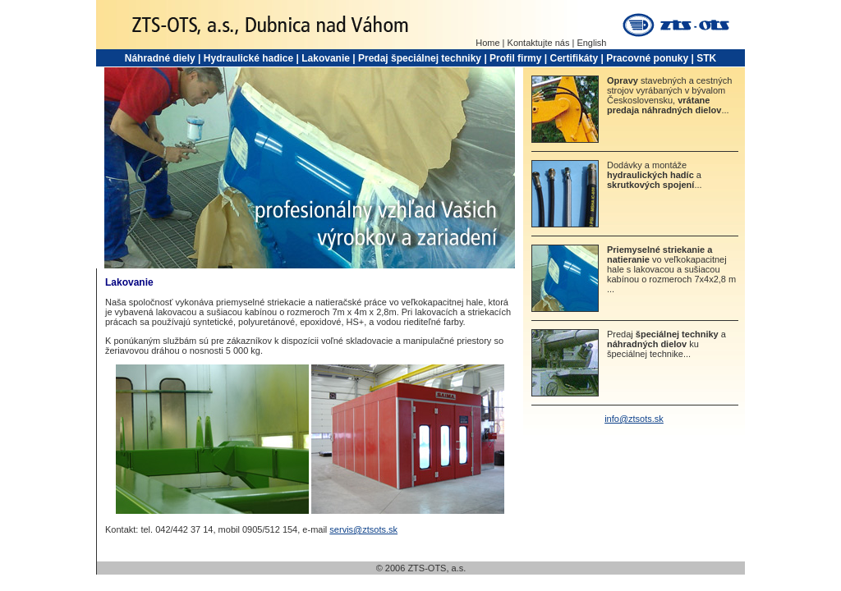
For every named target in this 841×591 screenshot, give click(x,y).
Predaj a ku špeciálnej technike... (666, 344)
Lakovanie (325, 58)
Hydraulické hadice (248, 58)
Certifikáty (573, 58)
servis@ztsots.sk (363, 529)
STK (706, 58)
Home (487, 43)
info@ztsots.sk (634, 419)
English (591, 43)
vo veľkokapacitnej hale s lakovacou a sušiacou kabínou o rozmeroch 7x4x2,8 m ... (671, 269)
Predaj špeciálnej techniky (419, 58)
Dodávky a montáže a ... (654, 175)
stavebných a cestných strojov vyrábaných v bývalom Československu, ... (669, 95)
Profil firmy (515, 58)
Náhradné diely (160, 58)
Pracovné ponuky (647, 58)
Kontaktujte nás (539, 43)
